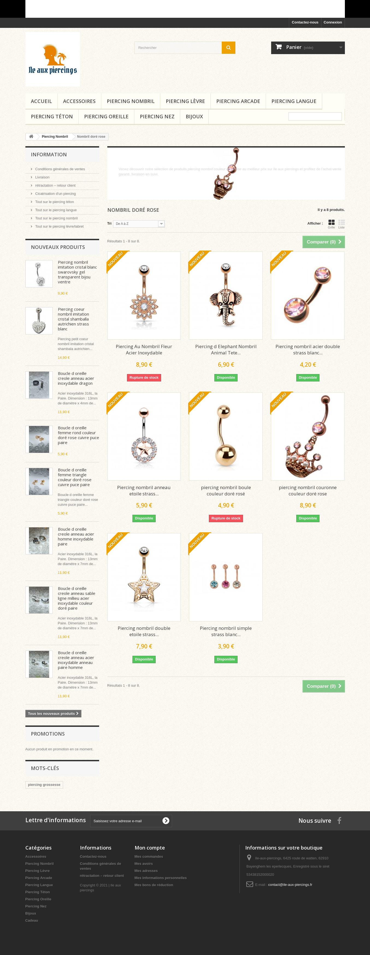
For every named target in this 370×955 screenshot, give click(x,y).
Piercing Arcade (238, 101)
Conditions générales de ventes (59, 169)
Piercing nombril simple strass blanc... (226, 631)
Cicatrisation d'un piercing (55, 194)
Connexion (333, 22)
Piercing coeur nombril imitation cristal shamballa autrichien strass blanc (73, 318)
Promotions (48, 733)
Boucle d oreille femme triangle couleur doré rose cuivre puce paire (74, 477)
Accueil (41, 101)
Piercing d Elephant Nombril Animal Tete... (226, 349)
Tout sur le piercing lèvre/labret (59, 226)
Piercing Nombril (131, 101)
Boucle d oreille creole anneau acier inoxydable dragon (76, 378)
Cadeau (31, 920)
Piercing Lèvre (185, 101)
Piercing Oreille (106, 116)
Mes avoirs (144, 864)
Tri (109, 223)
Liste (341, 224)
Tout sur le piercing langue (55, 210)
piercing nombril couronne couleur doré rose (308, 490)
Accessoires (79, 101)
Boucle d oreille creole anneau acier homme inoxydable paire (76, 536)
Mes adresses (146, 871)
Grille (331, 224)
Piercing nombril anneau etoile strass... (144, 490)
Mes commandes (149, 856)
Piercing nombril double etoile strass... (144, 631)
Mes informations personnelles (161, 878)
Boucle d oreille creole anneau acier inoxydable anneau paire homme (76, 660)
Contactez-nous (305, 22)
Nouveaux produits (58, 247)
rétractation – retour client (55, 185)
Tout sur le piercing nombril (56, 218)
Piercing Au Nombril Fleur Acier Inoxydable (144, 349)
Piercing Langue (293, 101)
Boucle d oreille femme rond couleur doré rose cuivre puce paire (78, 435)
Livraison (42, 177)
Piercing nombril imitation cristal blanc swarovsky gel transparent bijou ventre (77, 271)
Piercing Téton (52, 116)
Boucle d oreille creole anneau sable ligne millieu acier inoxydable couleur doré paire (76, 598)
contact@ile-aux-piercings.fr (290, 885)
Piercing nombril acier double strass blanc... (308, 349)
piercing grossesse (44, 785)
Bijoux (194, 116)
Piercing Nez (157, 116)
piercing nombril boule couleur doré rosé (226, 490)
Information (49, 154)
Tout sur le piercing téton (54, 202)
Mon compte (150, 847)
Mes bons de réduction (154, 885)
